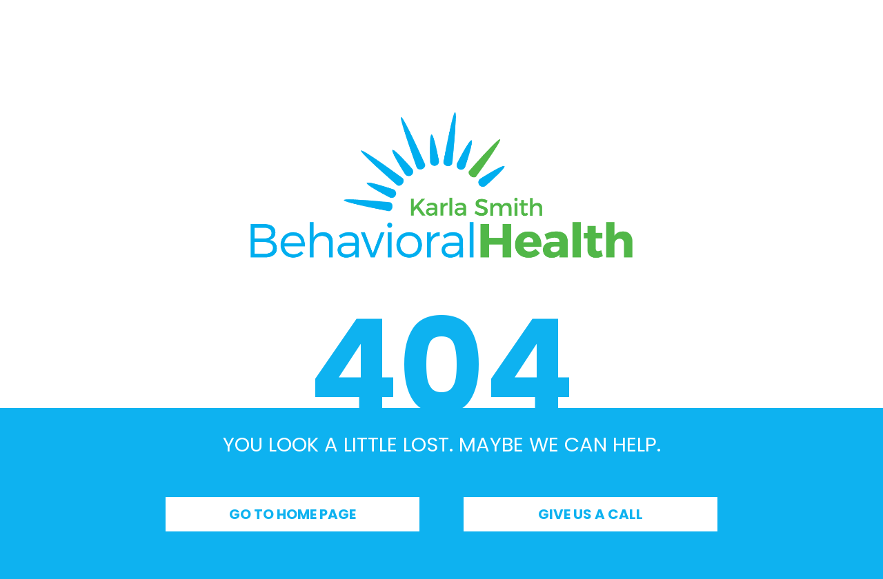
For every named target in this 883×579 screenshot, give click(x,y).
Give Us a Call (590, 514)
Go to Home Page (292, 514)
